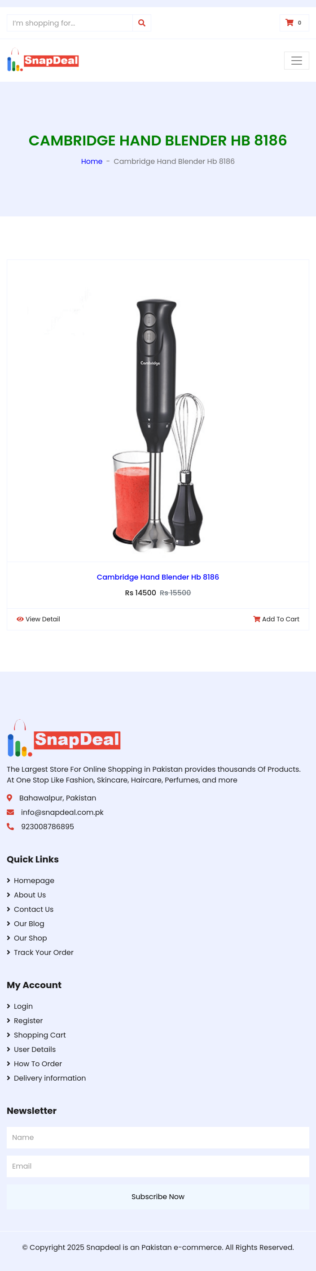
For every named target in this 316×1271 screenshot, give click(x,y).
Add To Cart (276, 619)
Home (92, 161)
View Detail (38, 619)
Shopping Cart (36, 1035)
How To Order (34, 1064)
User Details (31, 1049)
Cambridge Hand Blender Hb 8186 (158, 577)
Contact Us (30, 909)
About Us (26, 895)
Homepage (30, 880)
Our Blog (25, 924)
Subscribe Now (158, 1197)
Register (25, 1021)
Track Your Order (40, 952)
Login (20, 1006)
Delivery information (46, 1078)
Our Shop (27, 938)
